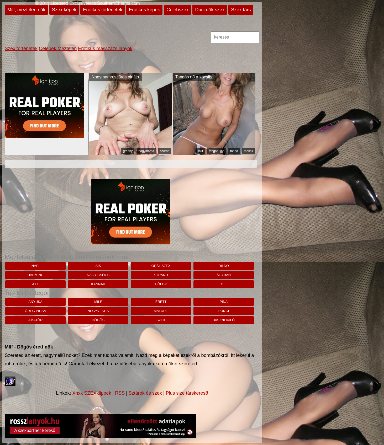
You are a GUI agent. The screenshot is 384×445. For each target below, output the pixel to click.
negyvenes (98, 311)
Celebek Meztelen (58, 48)
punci (223, 311)
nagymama (146, 151)
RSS (120, 393)
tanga (234, 151)
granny (128, 151)
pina (224, 302)
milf (200, 151)
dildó (223, 266)
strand (161, 275)
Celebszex (177, 9)
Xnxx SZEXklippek (91, 393)
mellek (248, 151)
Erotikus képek (144, 9)
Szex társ (241, 9)
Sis (98, 266)
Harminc (36, 275)
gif (224, 284)
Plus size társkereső (187, 393)
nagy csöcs (98, 275)
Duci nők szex (209, 9)
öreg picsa (35, 311)
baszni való (224, 320)
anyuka (35, 302)
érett (161, 302)
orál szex (160, 266)
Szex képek (64, 9)
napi (35, 266)
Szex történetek (21, 48)
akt (35, 284)
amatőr (35, 320)
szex (160, 320)
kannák (98, 284)
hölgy (161, 284)
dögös (98, 320)
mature (161, 311)
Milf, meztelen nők (26, 9)
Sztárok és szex (145, 393)
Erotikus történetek (102, 9)
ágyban (224, 275)
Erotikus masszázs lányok (105, 48)
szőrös (164, 151)
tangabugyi (216, 151)
